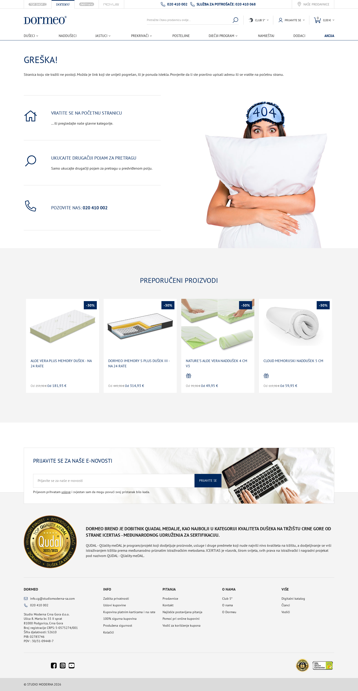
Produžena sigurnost (117, 625)
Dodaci (299, 36)
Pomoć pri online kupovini (181, 619)
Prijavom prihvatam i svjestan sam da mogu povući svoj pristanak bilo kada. (91, 492)
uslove (66, 492)
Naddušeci (67, 36)
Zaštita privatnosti (116, 598)
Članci (286, 605)
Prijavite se (208, 480)
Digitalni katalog (293, 598)
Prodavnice (170, 598)
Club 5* (227, 598)
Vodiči (286, 612)
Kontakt (168, 605)
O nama (227, 605)
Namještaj (266, 36)
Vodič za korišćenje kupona (181, 625)
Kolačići (108, 632)
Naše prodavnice (316, 4)
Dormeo (31, 589)
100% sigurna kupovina (120, 619)
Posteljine (181, 36)
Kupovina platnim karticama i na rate (129, 612)
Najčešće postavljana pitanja (182, 612)
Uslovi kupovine (114, 605)
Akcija (329, 36)
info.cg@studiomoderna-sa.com (52, 598)
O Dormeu (229, 612)
